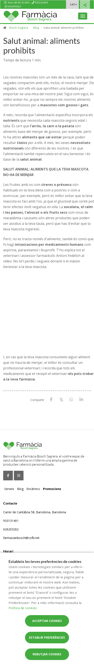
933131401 (11, 521)
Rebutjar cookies (47, 654)
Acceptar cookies (47, 621)
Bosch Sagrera (18, 28)
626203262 (11, 529)
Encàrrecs (33, 489)
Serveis (9, 489)
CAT (72, 4)
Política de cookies (23, 608)
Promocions (52, 489)
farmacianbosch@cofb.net (21, 538)
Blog (36, 28)
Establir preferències (47, 637)
